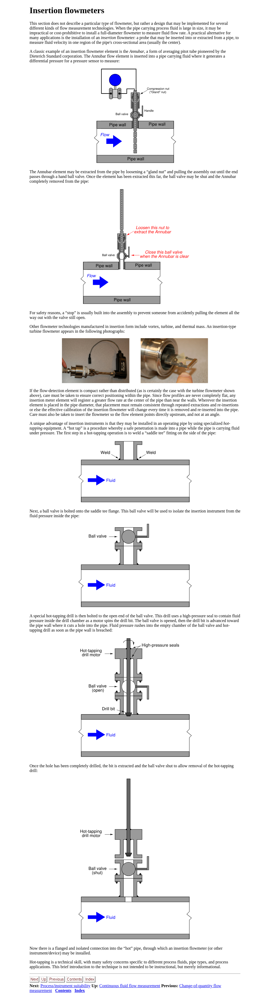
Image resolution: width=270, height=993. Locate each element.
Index (80, 990)
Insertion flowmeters (67, 10)
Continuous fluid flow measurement (129, 985)
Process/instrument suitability (65, 985)
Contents (63, 990)
